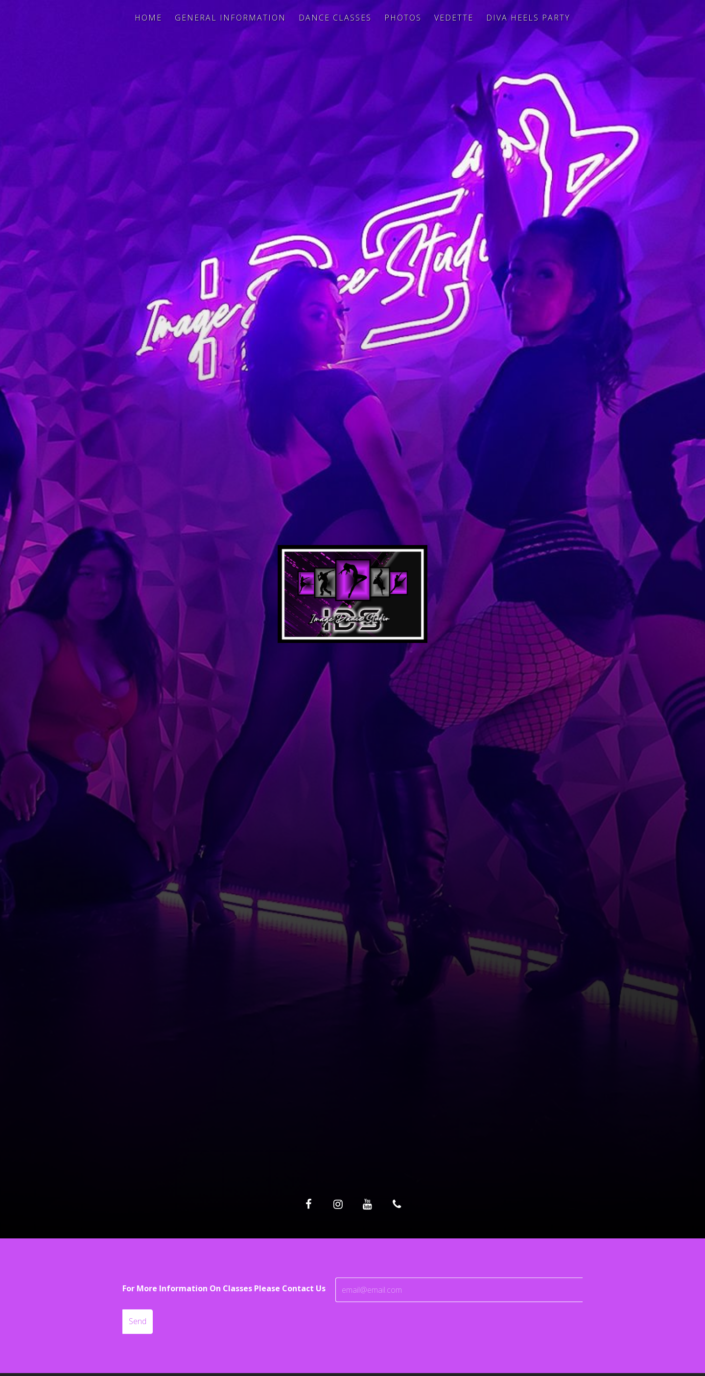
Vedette (453, 17)
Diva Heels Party (528, 17)
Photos (403, 17)
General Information (230, 17)
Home (148, 17)
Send (137, 1321)
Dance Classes (335, 17)
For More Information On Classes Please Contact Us (224, 1288)
